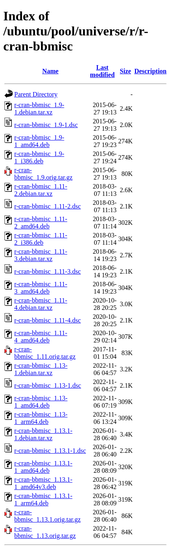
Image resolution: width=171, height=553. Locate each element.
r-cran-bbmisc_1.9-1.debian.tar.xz (39, 108)
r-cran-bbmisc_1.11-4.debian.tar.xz (40, 304)
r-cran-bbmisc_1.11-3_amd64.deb (40, 288)
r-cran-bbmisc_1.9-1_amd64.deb (39, 141)
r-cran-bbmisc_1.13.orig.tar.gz (45, 532)
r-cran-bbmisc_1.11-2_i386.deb (40, 239)
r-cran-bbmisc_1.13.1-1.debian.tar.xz (43, 434)
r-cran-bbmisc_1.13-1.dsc (47, 385)
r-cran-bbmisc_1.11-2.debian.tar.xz (40, 190)
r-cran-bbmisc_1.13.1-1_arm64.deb (43, 499)
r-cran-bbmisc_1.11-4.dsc (47, 320)
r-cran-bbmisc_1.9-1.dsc (46, 124)
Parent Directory (35, 94)
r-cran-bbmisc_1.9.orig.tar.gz (43, 174)
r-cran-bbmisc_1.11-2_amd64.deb (40, 222)
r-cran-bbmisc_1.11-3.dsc (47, 271)
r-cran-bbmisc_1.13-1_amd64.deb (41, 402)
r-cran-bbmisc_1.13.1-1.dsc (50, 450)
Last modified (102, 71)
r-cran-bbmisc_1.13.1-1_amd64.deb (43, 467)
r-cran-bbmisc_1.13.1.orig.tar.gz (47, 516)
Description (150, 71)
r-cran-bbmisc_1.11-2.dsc (47, 206)
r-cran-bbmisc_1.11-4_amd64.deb (40, 336)
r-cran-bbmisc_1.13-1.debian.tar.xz (41, 369)
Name (50, 71)
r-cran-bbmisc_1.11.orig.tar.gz (45, 353)
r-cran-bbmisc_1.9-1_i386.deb (39, 157)
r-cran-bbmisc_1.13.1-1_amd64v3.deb (43, 483)
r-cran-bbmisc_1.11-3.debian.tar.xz (40, 255)
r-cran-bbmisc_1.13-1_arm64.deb (41, 418)
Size (125, 71)
